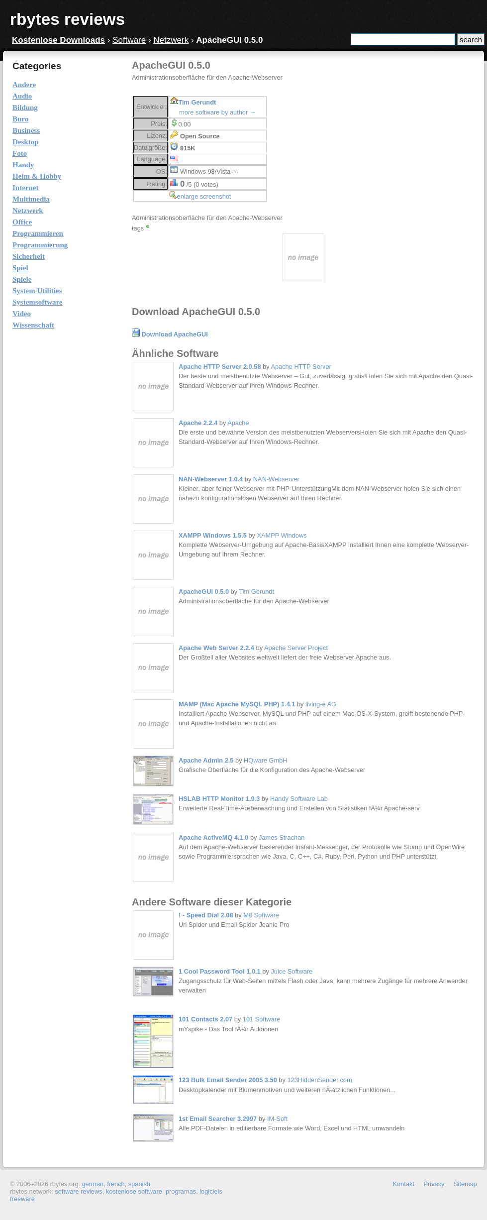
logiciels (210, 1191)
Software (129, 40)
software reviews (78, 1191)
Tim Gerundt (197, 102)
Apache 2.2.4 (198, 423)
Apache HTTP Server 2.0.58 (220, 366)
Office (22, 222)
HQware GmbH (265, 760)
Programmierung (40, 245)
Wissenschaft (33, 325)
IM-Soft (277, 1118)
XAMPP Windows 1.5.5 (213, 535)
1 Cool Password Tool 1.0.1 (220, 971)
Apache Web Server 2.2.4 (216, 648)
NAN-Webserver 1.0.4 (211, 479)
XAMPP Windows (282, 535)
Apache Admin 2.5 (206, 760)
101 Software (261, 1019)
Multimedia (31, 199)
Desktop (25, 142)
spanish (139, 1184)
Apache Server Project (296, 648)
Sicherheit (28, 256)
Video (21, 314)
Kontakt (403, 1184)
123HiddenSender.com (319, 1080)
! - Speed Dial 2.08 (206, 915)
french (116, 1184)
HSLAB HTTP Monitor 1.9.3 (219, 798)
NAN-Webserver (276, 479)
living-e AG (320, 704)
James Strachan (281, 837)
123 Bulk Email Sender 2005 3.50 (228, 1080)
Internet (25, 188)
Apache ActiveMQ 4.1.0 (213, 837)
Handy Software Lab (299, 798)
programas (181, 1191)
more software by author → (217, 112)
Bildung (25, 107)
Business (26, 130)
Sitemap (465, 1184)
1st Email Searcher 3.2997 (218, 1118)
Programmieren (37, 233)
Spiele (21, 279)
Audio (22, 96)
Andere (24, 85)
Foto (19, 153)
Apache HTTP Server (301, 366)
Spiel (20, 268)
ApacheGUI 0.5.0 (204, 591)
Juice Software (291, 971)
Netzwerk (171, 40)
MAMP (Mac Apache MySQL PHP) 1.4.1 (237, 704)
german (92, 1184)
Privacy (434, 1184)
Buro (20, 119)
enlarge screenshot (204, 196)
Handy (23, 165)
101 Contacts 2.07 (205, 1019)
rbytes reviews (67, 19)
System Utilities (37, 291)
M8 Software (261, 915)
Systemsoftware (37, 302)
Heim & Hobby (36, 176)
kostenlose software (134, 1191)
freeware (22, 1199)
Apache (238, 423)
